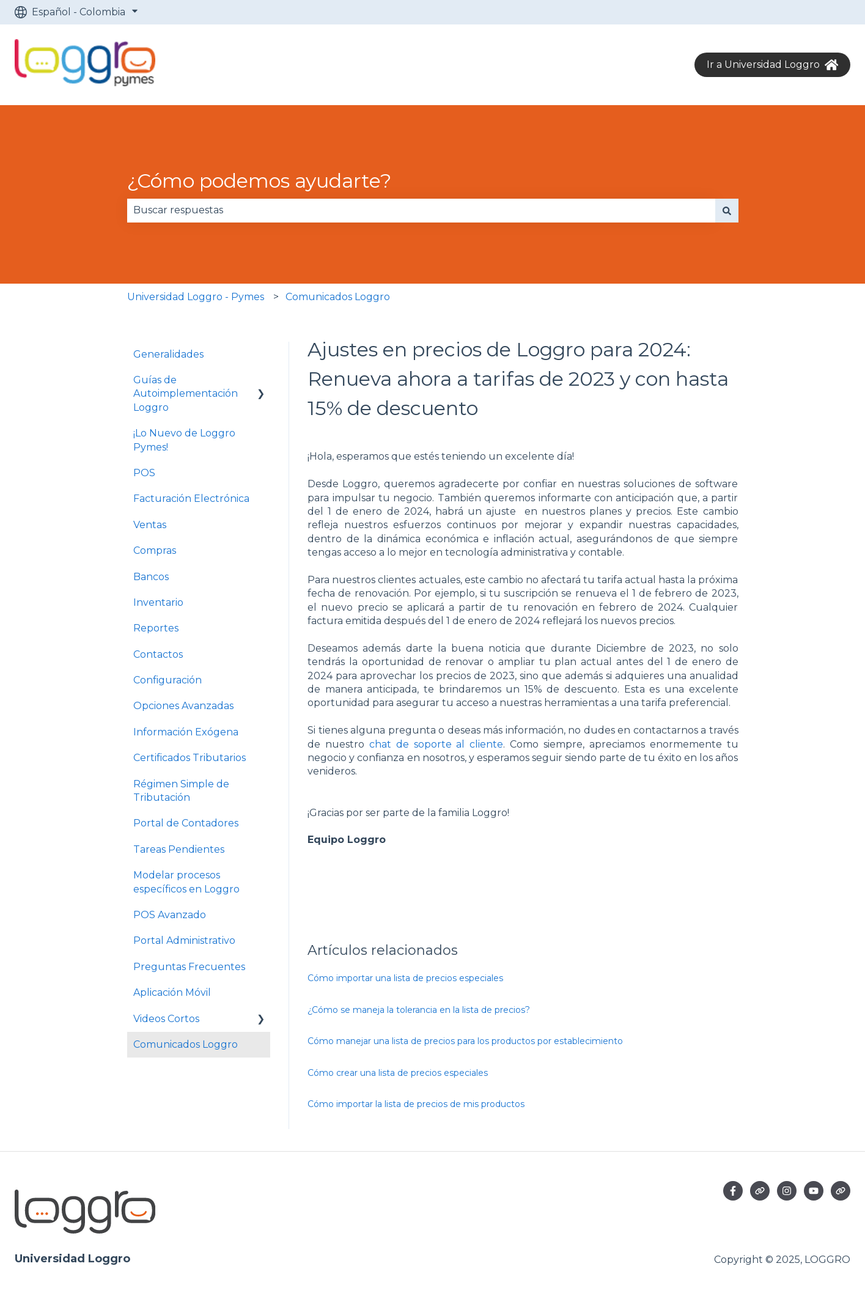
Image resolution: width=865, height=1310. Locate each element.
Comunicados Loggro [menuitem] (185, 1044)
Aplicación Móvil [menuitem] (172, 992)
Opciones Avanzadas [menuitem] (183, 706)
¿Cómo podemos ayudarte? (259, 181)
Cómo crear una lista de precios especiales (397, 1072)
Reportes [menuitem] (156, 628)
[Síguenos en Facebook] (733, 1191)
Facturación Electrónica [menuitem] (191, 498)
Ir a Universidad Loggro (773, 65)
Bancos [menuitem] (151, 577)
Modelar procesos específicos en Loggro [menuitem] (186, 881)
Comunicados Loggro (337, 297)
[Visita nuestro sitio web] (760, 1191)
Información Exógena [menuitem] (185, 732)
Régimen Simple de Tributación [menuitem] (181, 790)
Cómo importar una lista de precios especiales (405, 978)
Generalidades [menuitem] (168, 354)
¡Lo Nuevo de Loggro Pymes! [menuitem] (184, 439)
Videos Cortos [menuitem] (166, 1019)
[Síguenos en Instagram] (787, 1191)
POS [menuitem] (144, 473)
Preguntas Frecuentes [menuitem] (189, 967)
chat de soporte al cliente (436, 744)
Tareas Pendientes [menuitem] (178, 849)
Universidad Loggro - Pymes (195, 297)
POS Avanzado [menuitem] (169, 915)
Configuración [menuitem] (167, 680)
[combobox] (421, 210)
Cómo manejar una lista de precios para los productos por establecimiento (465, 1041)
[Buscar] (726, 210)
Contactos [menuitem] (158, 654)
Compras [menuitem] (154, 550)
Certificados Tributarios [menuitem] (189, 758)
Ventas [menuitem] (149, 525)
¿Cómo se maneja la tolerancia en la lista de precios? (418, 1009)
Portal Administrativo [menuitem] (184, 940)
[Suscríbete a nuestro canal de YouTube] (813, 1191)
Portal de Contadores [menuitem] (185, 823)
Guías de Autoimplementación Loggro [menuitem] (185, 393)
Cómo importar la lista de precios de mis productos (416, 1103)
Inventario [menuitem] (158, 602)
